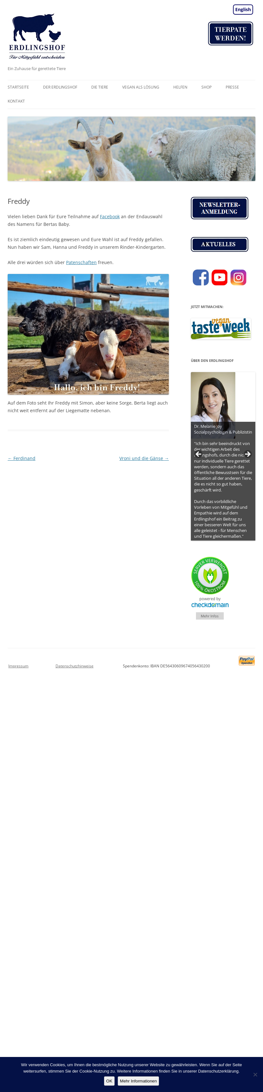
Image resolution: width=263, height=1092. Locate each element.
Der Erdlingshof (60, 87)
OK (109, 1081)
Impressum (18, 666)
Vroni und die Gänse (144, 458)
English (243, 9)
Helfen (180, 87)
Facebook (110, 216)
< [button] (199, 454)
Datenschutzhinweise (75, 666)
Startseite (18, 87)
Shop (206, 87)
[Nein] (255, 1074)
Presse (232, 87)
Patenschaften (81, 262)
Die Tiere (99, 87)
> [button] (247, 454)
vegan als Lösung (140, 87)
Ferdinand (21, 458)
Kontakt (16, 101)
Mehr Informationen (138, 1081)
